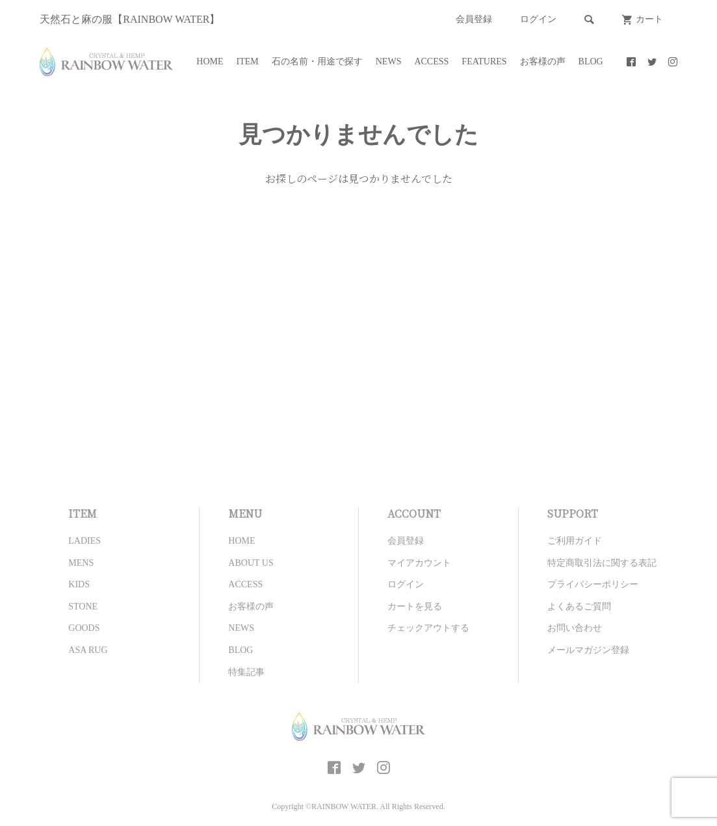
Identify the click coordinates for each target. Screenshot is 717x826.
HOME (209, 61)
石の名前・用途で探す (317, 61)
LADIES (84, 541)
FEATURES (484, 61)
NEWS (389, 61)
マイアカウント (419, 563)
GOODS (83, 628)
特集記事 (246, 672)
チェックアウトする (428, 628)
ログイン (538, 19)
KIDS (79, 584)
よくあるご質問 (579, 606)
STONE (83, 606)
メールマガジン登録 (588, 650)
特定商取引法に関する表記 (602, 563)
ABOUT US (250, 563)
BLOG (591, 61)
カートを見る (414, 606)
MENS (81, 563)
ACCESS (431, 61)
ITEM (248, 61)
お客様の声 (543, 61)
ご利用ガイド (574, 541)
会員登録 (474, 19)
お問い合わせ (574, 628)
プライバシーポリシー (592, 584)
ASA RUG (87, 650)
